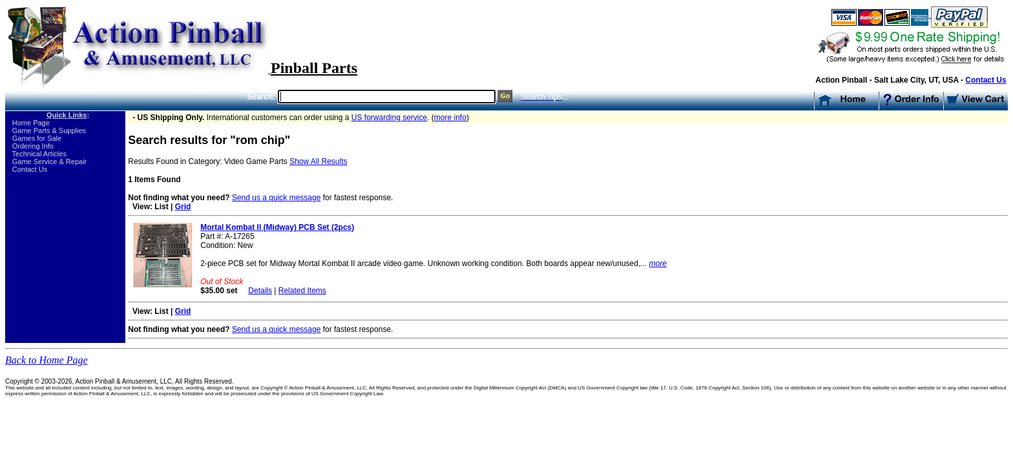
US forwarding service (389, 117)
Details (260, 290)
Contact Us (985, 80)
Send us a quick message (276, 197)
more (658, 263)
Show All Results (318, 161)
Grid (183, 206)
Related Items (302, 290)
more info (450, 117)
